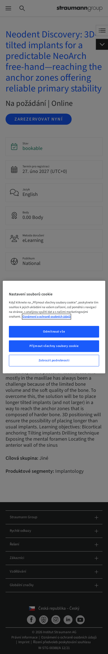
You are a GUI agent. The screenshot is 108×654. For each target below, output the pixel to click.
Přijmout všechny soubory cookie (54, 346)
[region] (54, 327)
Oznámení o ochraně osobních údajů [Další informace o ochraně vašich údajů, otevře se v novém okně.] (46, 316)
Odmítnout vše (54, 331)
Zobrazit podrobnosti (54, 360)
